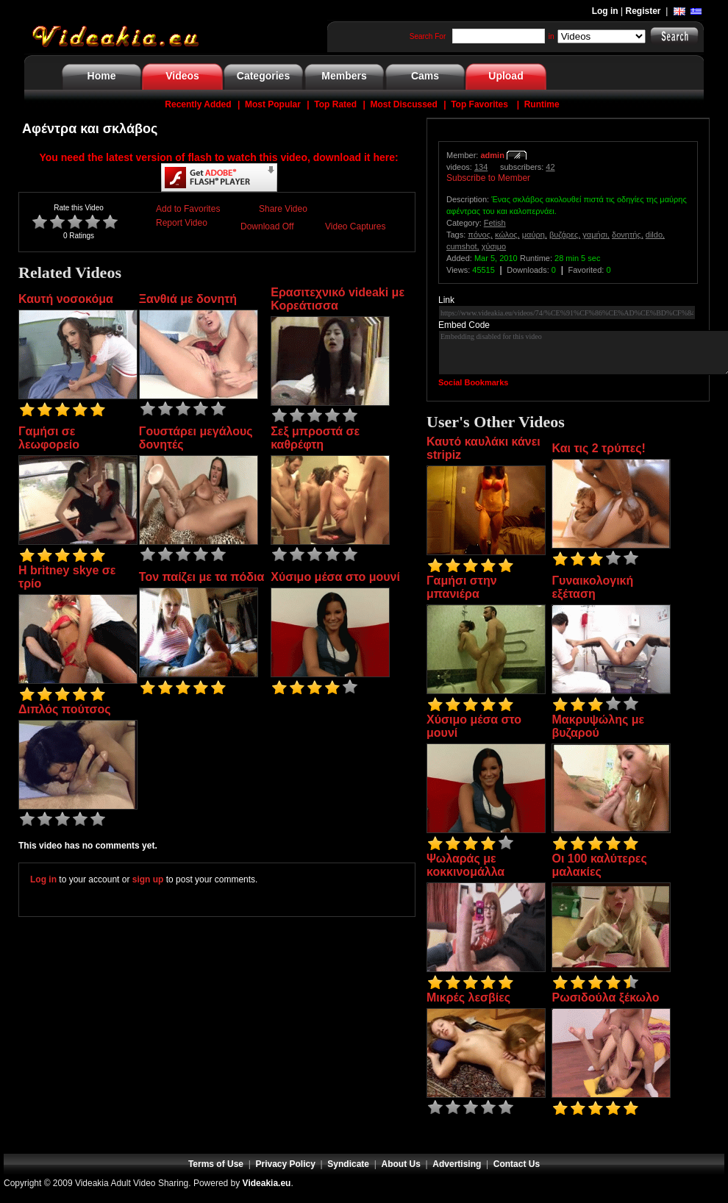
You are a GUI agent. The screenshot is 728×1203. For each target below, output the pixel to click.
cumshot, (462, 246)
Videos (182, 76)
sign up (148, 879)
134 (481, 167)
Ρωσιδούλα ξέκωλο (605, 997)
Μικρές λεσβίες (468, 997)
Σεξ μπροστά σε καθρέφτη (315, 438)
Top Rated (335, 104)
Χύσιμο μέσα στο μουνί (335, 577)
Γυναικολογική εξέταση (592, 587)
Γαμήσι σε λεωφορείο (48, 438)
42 (550, 167)
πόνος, (480, 234)
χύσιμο (494, 246)
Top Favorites (479, 104)
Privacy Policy (285, 1164)
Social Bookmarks (473, 382)
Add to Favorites (188, 209)
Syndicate (348, 1164)
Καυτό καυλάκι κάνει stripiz (483, 448)
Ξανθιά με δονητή (188, 299)
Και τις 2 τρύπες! (598, 448)
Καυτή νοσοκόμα (65, 299)
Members (343, 76)
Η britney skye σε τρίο (66, 577)
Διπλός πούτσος (64, 709)
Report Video (181, 223)
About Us (401, 1164)
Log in (605, 11)
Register (643, 11)
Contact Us (516, 1164)
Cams (425, 76)
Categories (263, 76)
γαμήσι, (596, 234)
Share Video (283, 209)
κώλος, (507, 234)
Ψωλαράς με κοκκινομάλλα (465, 865)
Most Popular (273, 104)
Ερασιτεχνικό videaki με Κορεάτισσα (337, 299)
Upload (505, 76)
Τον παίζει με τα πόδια (201, 577)
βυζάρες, (564, 234)
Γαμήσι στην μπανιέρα (462, 587)
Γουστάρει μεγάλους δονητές (196, 438)
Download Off (267, 226)
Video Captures (355, 226)
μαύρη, (534, 234)
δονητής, (627, 234)
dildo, (655, 234)
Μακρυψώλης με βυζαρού (598, 726)
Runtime (542, 104)
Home (102, 76)
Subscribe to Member (488, 178)
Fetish (495, 222)
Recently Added (198, 104)
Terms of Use (215, 1164)
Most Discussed (403, 104)
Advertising (456, 1164)
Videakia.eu (267, 1183)
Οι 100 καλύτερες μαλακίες (599, 865)
